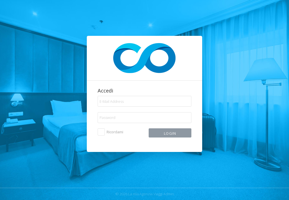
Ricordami (115, 131)
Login (170, 133)
